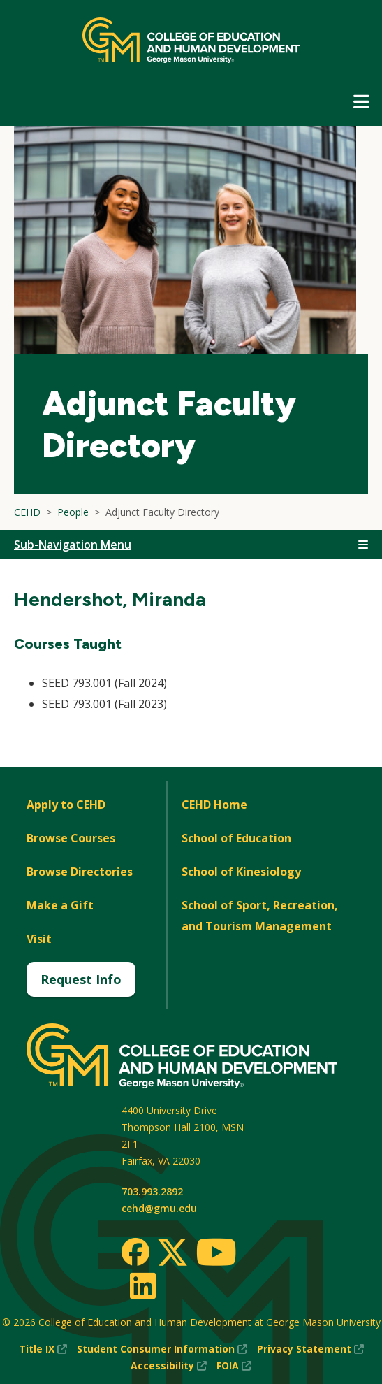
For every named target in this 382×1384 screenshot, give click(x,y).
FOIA (233, 1365)
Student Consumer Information (162, 1349)
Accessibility (169, 1365)
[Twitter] (172, 1253)
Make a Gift (60, 905)
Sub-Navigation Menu (72, 544)
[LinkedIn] (142, 1285)
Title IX (43, 1349)
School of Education (236, 838)
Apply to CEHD (66, 804)
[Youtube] (216, 1254)
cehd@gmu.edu (159, 1208)
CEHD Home (214, 804)
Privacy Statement (310, 1349)
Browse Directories (80, 871)
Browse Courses (71, 838)
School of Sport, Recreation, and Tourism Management (260, 916)
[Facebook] (135, 1252)
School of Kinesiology (241, 871)
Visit (39, 938)
